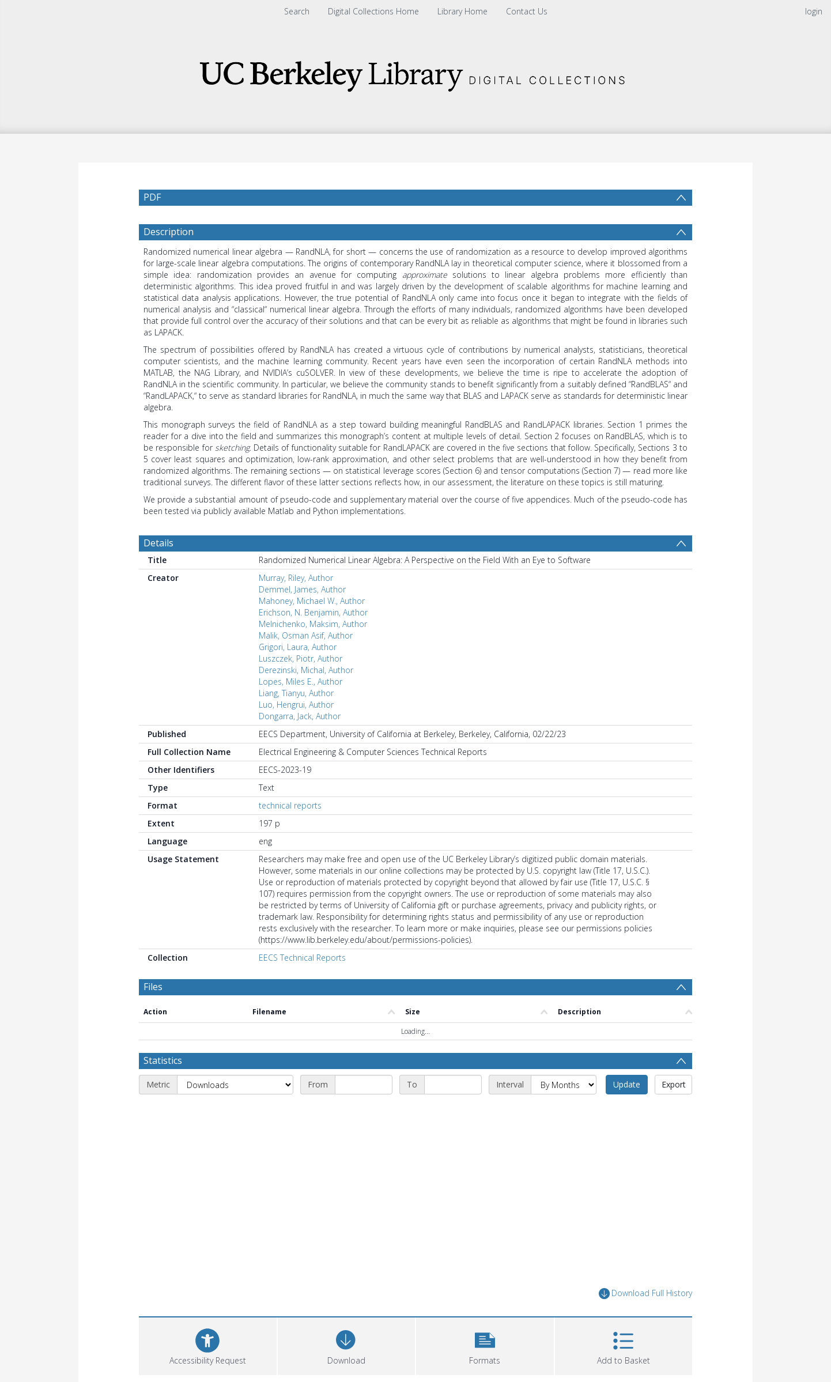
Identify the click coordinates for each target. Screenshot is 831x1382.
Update (626, 1084)
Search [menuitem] (296, 11)
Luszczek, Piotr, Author (300, 658)
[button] (485, 1344)
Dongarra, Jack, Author (300, 716)
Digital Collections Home (373, 11)
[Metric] (235, 1084)
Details (158, 543)
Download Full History (645, 1293)
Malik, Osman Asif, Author (306, 635)
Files (153, 986)
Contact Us (526, 11)
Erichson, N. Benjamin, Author (313, 612)
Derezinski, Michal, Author (306, 669)
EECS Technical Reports (302, 957)
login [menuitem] (813, 11)
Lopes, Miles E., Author (300, 681)
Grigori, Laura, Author (298, 646)
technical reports (290, 805)
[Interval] (563, 1084)
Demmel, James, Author (302, 589)
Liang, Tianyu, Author (296, 693)
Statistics (162, 1060)
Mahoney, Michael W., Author (312, 600)
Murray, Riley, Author (296, 577)
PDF (152, 197)
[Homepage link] (415, 72)
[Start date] (363, 1084)
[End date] (453, 1084)
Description (168, 231)
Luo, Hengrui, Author (296, 704)
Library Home (462, 11)
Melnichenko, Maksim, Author (313, 623)
